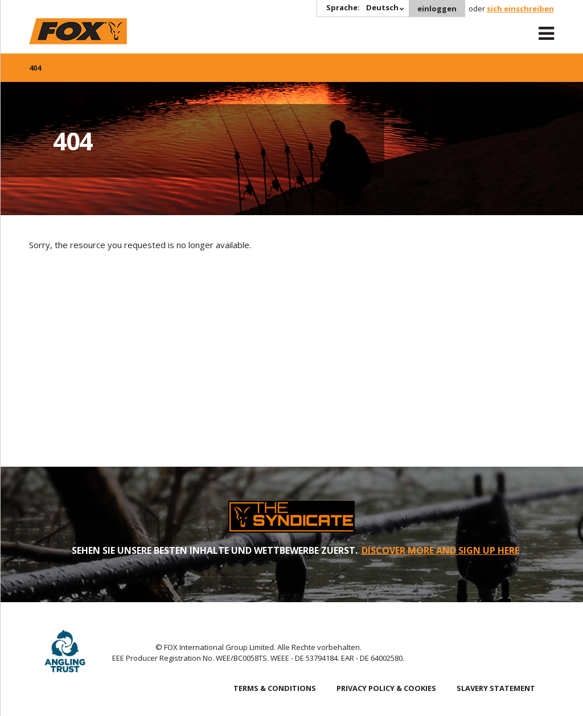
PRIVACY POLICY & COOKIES (386, 688)
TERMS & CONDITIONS (274, 688)
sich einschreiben (520, 8)
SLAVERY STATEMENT (496, 688)
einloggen (437, 8)
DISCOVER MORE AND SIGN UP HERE (440, 550)
